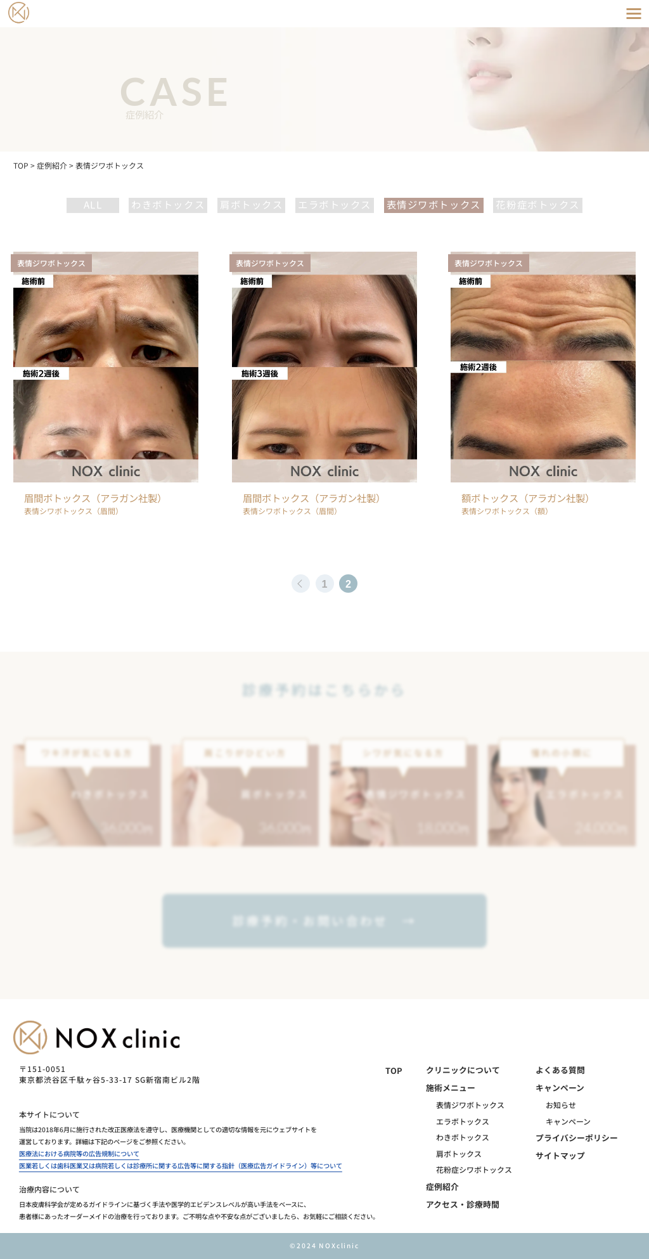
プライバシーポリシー (577, 1138)
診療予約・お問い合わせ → (325, 920)
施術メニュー (450, 1087)
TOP (393, 1070)
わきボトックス (168, 204)
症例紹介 (442, 1186)
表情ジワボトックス (434, 204)
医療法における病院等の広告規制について (79, 1153)
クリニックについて (463, 1070)
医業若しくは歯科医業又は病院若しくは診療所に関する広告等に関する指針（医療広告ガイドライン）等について (180, 1165)
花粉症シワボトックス (474, 1169)
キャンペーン (560, 1087)
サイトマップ (560, 1155)
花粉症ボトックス (537, 204)
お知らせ (561, 1104)
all (93, 204)
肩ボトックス (251, 204)
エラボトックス (334, 204)
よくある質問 (560, 1070)
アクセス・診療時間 (462, 1204)
